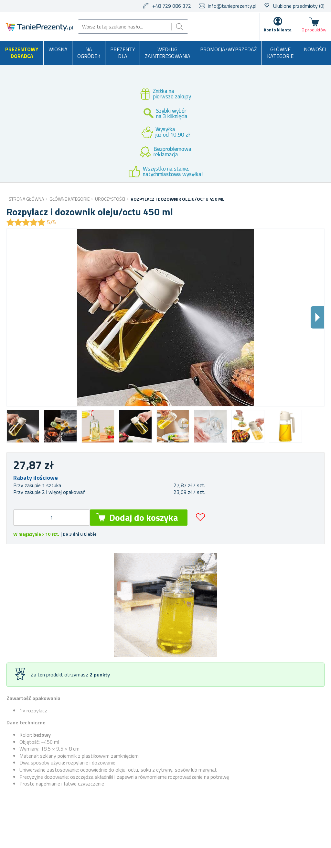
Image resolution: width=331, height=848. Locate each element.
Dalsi (317, 317)
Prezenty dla (122, 52)
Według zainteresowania (167, 52)
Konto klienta (278, 29)
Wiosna (58, 49)
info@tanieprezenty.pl (232, 6)
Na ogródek (89, 52)
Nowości (315, 49)
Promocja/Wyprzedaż (228, 49)
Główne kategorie (280, 52)
